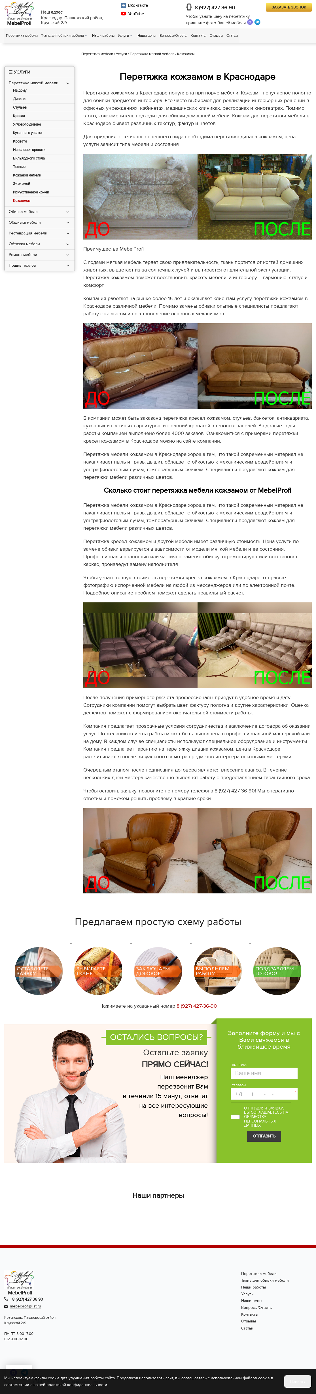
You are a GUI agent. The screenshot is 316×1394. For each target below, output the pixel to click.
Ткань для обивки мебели (62, 35)
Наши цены (146, 35)
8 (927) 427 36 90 (215, 8)
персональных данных (260, 1123)
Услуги (123, 35)
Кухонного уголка (27, 133)
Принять (298, 1381)
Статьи (232, 35)
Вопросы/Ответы (173, 35)
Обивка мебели (23, 212)
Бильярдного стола (29, 158)
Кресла (19, 116)
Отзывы (216, 35)
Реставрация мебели (28, 233)
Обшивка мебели (25, 222)
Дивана (19, 99)
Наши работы (103, 35)
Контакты (198, 35)
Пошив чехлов (22, 265)
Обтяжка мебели (24, 244)
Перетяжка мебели (22, 35)
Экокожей (21, 184)
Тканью (19, 167)
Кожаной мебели (27, 175)
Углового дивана (27, 124)
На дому (19, 91)
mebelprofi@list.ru (25, 1306)
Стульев (20, 107)
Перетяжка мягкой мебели (33, 83)
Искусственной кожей (31, 192)
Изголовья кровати (29, 150)
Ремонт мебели (23, 255)
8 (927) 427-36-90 (197, 1006)
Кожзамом (21, 201)
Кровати (20, 141)
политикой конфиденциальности (76, 1384)
